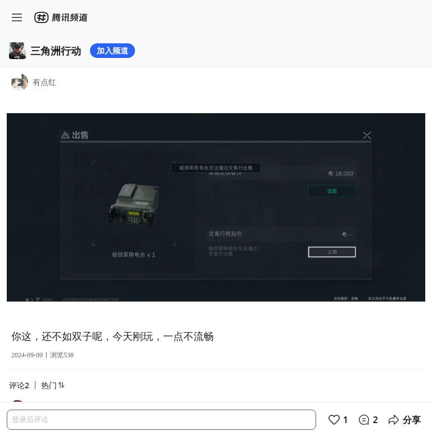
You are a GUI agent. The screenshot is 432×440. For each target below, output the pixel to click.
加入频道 (112, 50)
